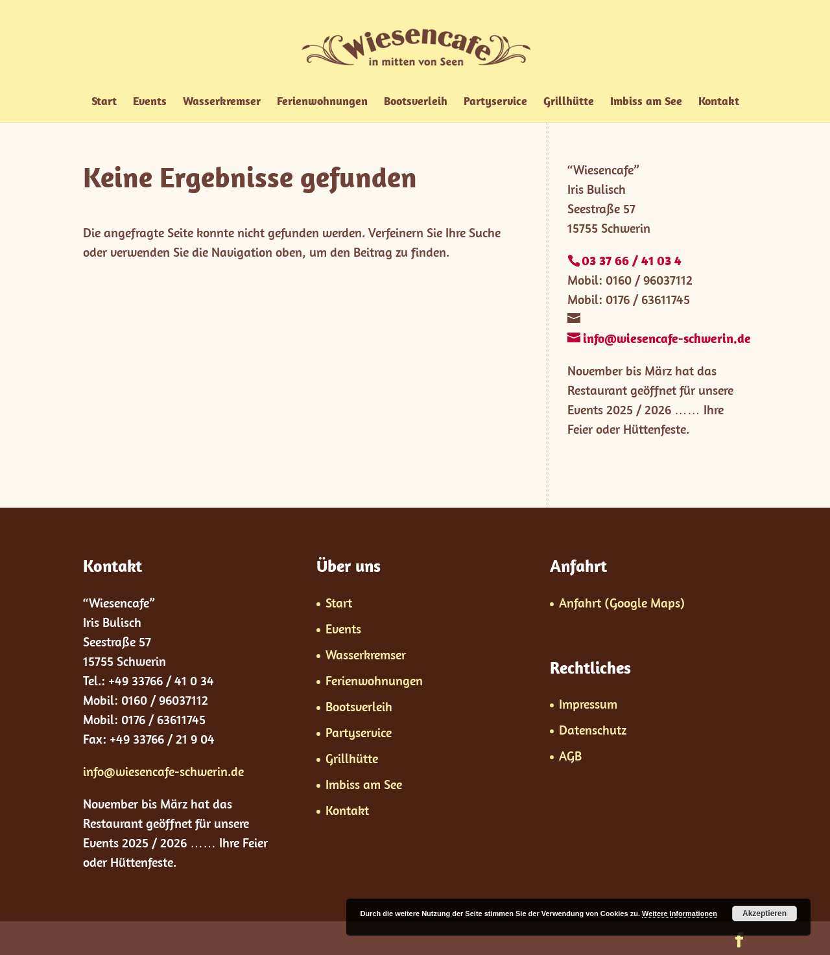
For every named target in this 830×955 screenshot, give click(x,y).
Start (104, 102)
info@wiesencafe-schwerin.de (163, 771)
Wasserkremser (222, 102)
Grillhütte (568, 102)
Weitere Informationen (679, 913)
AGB (570, 756)
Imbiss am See (646, 102)
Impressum (588, 704)
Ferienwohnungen (322, 102)
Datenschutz (592, 730)
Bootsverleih (415, 102)
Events (150, 102)
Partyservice (495, 102)
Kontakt (718, 102)
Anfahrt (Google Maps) (622, 603)
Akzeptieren (764, 913)
